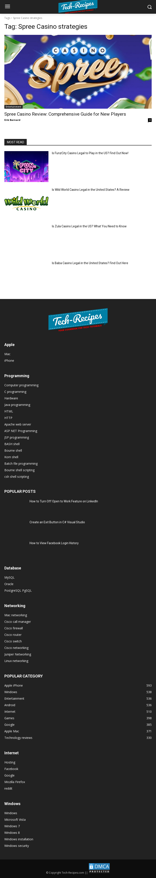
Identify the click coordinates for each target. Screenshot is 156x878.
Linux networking (16, 661)
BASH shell (12, 444)
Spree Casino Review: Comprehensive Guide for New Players (65, 114)
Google (9, 775)
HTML (8, 411)
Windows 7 (12, 826)
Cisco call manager (17, 622)
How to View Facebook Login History (54, 543)
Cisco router (13, 635)
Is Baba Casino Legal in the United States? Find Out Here (90, 263)
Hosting (9, 762)
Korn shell (11, 457)
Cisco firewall (13, 628)
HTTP (8, 418)
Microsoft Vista (15, 819)
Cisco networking (16, 648)
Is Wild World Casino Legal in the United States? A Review (90, 189)
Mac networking (15, 615)
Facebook (11, 769)
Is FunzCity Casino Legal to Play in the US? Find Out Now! (90, 153)
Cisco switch (13, 641)
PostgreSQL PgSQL (18, 590)
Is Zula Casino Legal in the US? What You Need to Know (89, 226)
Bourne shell (13, 450)
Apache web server (17, 424)
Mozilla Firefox (14, 782)
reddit (8, 788)
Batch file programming (21, 463)
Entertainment (13, 106)
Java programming (17, 405)
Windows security (16, 846)
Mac (7, 354)
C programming (15, 392)
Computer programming (21, 385)
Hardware (11, 398)
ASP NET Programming (20, 431)
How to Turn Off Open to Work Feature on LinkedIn (64, 501)
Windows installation (18, 839)
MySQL (9, 577)
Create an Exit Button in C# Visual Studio (57, 522)
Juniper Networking (17, 654)
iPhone (9, 360)
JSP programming (16, 437)
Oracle (8, 584)
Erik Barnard (12, 120)
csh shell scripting (16, 476)
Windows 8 (12, 833)
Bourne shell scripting (19, 470)
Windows (10, 813)
